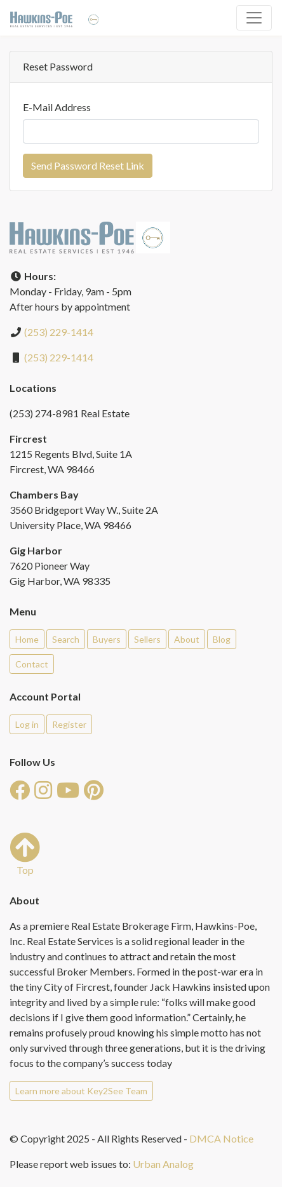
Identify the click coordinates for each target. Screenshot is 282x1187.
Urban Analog (163, 1164)
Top (25, 854)
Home (27, 639)
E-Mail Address (57, 107)
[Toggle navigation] (254, 17)
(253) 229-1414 (58, 332)
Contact (31, 664)
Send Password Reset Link (87, 165)
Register (69, 724)
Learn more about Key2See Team (81, 1090)
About (186, 639)
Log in (27, 724)
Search (65, 639)
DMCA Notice (221, 1138)
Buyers (107, 639)
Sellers (147, 639)
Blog (222, 639)
